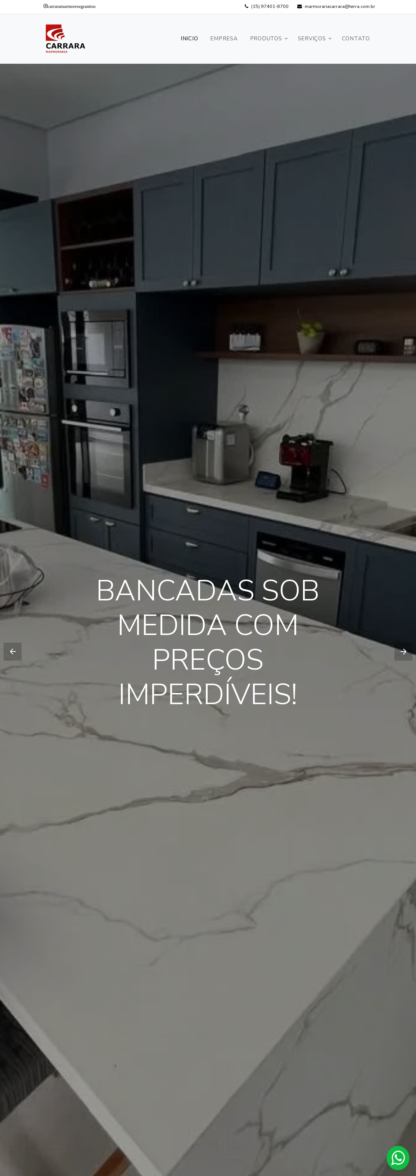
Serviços (312, 38)
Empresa (224, 38)
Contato (356, 38)
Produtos (266, 38)
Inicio (189, 38)
